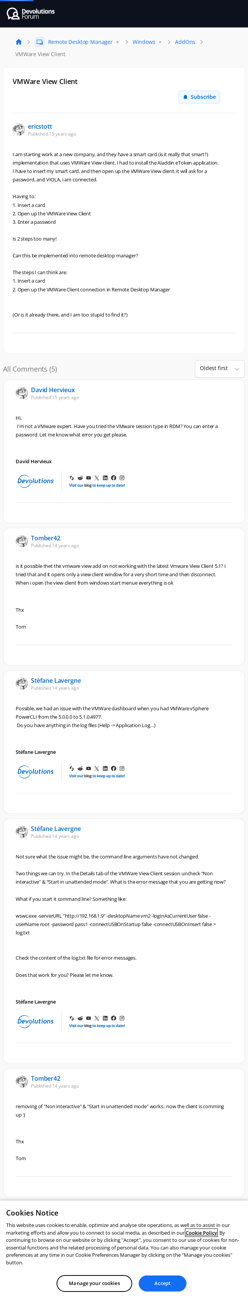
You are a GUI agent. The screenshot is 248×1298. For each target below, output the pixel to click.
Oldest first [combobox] (214, 368)
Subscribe (199, 96)
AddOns (185, 41)
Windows (144, 41)
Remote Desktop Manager (80, 41)
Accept (162, 1283)
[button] (234, 368)
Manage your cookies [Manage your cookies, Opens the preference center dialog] (94, 1283)
